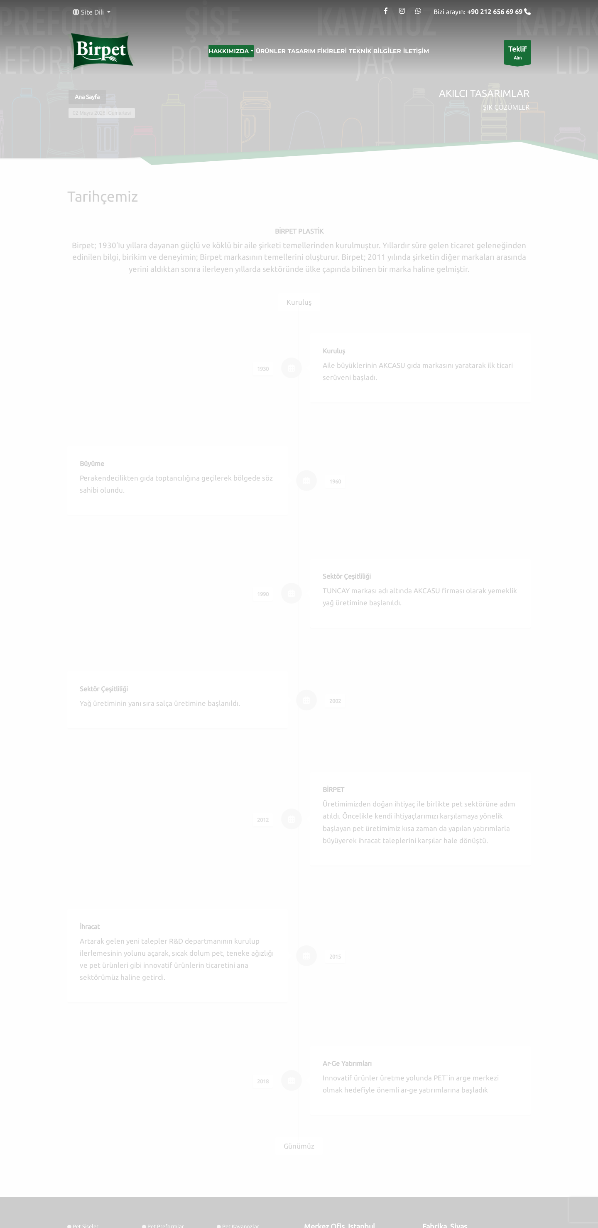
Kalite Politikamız (94, 1135)
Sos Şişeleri (161, 1163)
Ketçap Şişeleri (240, 1153)
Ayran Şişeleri (238, 1172)
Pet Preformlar (165, 1108)
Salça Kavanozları (243, 1144)
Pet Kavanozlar (240, 1108)
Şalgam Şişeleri (240, 1163)
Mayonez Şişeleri (93, 1163)
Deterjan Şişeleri (167, 1153)
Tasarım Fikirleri (317, 51)
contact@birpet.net (343, 1131)
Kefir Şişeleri (162, 1172)
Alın (517, 54)
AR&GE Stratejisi (167, 1135)
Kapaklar (84, 1117)
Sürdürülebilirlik (241, 1135)
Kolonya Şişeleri (92, 1126)
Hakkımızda (215, 51)
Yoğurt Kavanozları (96, 1172)
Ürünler (264, 51)
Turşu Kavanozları (94, 1153)
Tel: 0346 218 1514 (444, 1121)
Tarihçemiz (235, 1126)
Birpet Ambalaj (204, 1208)
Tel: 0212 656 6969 (326, 1121)
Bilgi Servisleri (164, 1126)
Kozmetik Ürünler (94, 1144)
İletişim (430, 51)
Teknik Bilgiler (381, 51)
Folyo (154, 1117)
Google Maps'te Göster (335, 1171)
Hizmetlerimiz (238, 1117)
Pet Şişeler (85, 1108)
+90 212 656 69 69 (495, 11)
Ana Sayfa (87, 97)
